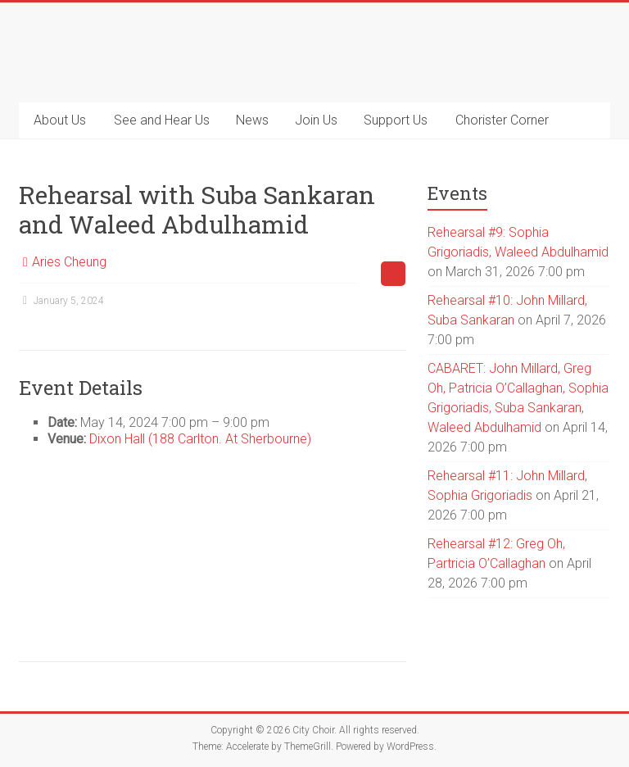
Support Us (396, 120)
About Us (60, 120)
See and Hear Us (162, 120)
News (252, 120)
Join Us (316, 120)
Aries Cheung (69, 262)
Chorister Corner (502, 120)
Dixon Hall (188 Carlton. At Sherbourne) (200, 439)
